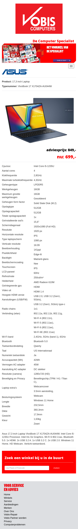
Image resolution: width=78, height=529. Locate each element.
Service (8, 501)
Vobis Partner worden (15, 518)
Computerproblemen (14, 524)
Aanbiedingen (11, 504)
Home (7, 494)
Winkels (8, 498)
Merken (8, 508)
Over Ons (9, 511)
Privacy (8, 521)
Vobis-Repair (10, 514)
